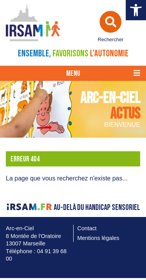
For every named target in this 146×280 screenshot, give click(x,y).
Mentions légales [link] (98, 238)
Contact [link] (87, 228)
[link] (136, 10)
